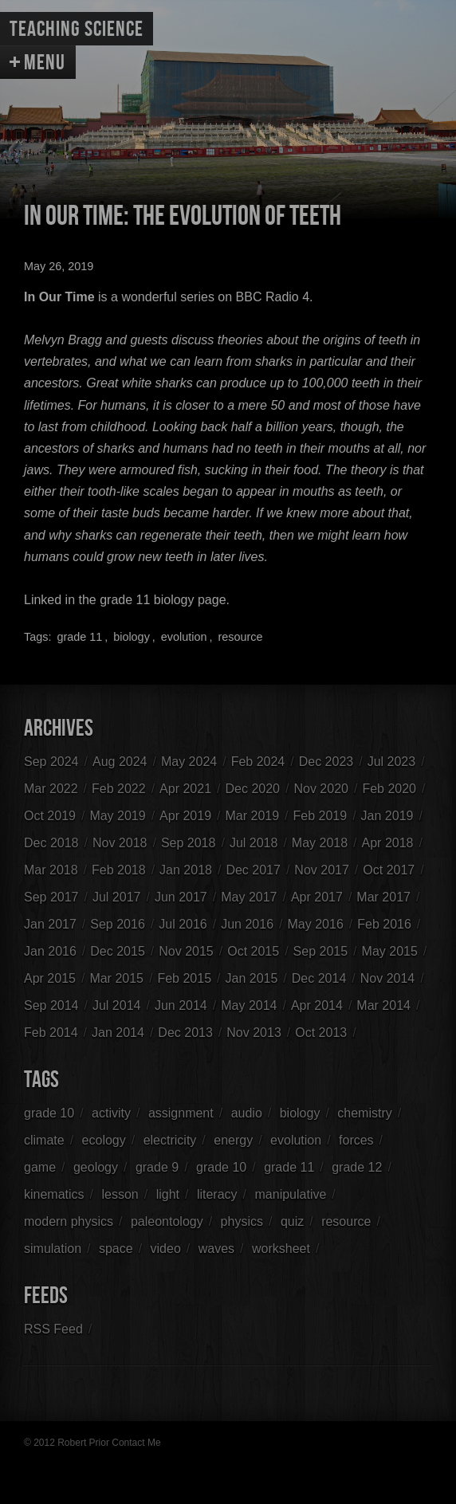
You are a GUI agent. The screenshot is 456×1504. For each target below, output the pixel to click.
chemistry (364, 1113)
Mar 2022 (51, 788)
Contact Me (136, 1442)
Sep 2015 (320, 951)
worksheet (281, 1248)
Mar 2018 (51, 870)
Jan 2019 (387, 816)
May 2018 (320, 843)
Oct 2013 (321, 1032)
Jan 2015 (252, 978)
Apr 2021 (185, 788)
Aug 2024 (119, 761)
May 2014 (249, 1005)
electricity (170, 1140)
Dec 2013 (185, 1032)
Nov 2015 (186, 951)
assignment (181, 1113)
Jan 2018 (185, 870)
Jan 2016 (50, 951)
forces (356, 1140)
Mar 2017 (383, 897)
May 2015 (390, 951)
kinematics (54, 1194)
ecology (104, 1140)
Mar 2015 (116, 978)
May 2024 (189, 761)
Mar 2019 (253, 816)
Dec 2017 (253, 870)
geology (95, 1167)
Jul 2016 (183, 924)
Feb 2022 (119, 788)
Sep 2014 (51, 1005)
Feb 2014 (51, 1032)
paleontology (167, 1221)
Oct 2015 (253, 951)
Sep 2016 (117, 924)
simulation (52, 1248)
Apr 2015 (50, 978)
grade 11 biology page (163, 600)
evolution (184, 636)
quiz (292, 1221)
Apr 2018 (388, 843)
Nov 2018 (119, 843)
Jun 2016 (247, 924)
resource (240, 636)
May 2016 (316, 924)
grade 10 (49, 1113)
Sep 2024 (51, 761)
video (166, 1248)
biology (131, 636)
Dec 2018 (51, 843)
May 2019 (117, 816)
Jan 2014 (118, 1032)
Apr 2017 (317, 897)
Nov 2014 (387, 978)
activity (111, 1113)
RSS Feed (53, 1329)
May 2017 (249, 897)
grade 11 (79, 636)
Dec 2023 (326, 761)
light (167, 1194)
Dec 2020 (253, 788)
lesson (119, 1194)
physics (242, 1221)
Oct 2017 (389, 870)
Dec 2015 (117, 951)
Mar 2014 (383, 1005)
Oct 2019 (50, 816)
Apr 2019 (185, 816)
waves (216, 1248)
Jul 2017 (116, 897)
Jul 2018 (254, 843)
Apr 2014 (317, 1005)
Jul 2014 (116, 1005)
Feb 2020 (389, 788)
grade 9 (157, 1167)
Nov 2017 (321, 870)
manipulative (291, 1194)
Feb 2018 (119, 870)
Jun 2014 (181, 1005)
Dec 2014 (319, 978)
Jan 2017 (50, 924)
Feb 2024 (258, 761)
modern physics (68, 1221)
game (40, 1167)
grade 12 (357, 1167)
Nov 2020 (320, 788)
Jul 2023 (392, 761)
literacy (217, 1194)
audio (246, 1113)
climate (44, 1140)
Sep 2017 (51, 897)
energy (233, 1140)
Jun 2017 (181, 897)
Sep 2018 (188, 843)
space (116, 1248)
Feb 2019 (320, 816)
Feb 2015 (184, 978)
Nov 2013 (253, 1032)
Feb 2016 (384, 924)
